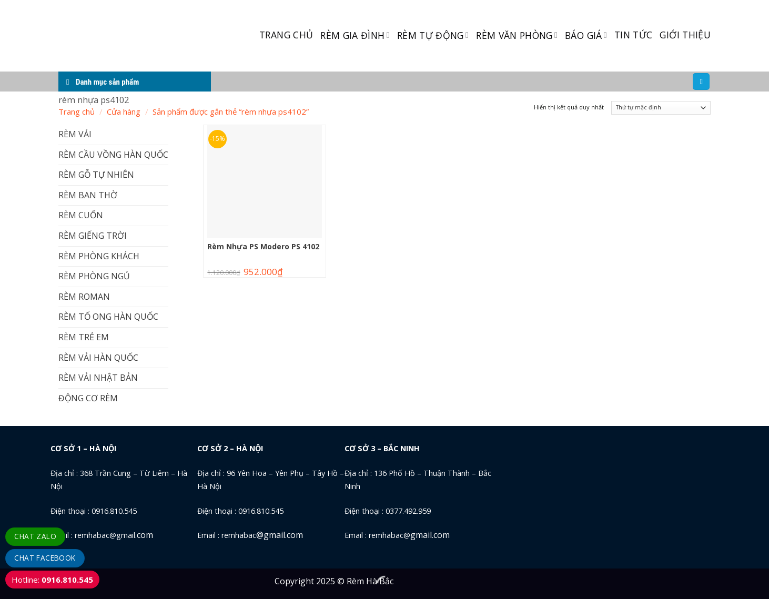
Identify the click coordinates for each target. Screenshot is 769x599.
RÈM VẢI (75, 134)
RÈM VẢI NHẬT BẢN (98, 377)
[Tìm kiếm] (701, 81)
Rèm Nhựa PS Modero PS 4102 (263, 246)
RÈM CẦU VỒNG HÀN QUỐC (113, 154)
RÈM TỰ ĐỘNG (433, 35)
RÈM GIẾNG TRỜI (92, 235)
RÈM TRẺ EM (83, 337)
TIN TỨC (633, 34)
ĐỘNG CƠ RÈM (88, 398)
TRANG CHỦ (286, 34)
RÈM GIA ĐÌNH (355, 35)
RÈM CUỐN (80, 215)
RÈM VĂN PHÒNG (517, 35)
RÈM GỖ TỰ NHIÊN (96, 174)
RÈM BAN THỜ (87, 195)
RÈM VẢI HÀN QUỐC (98, 357)
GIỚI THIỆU (685, 34)
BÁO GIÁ (586, 35)
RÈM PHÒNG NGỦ (94, 276)
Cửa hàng (123, 111)
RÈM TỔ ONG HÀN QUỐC (108, 316)
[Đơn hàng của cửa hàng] (661, 108)
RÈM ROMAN (84, 296)
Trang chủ (76, 111)
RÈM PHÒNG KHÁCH (98, 256)
